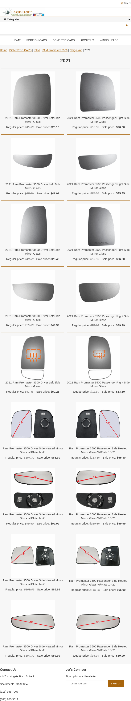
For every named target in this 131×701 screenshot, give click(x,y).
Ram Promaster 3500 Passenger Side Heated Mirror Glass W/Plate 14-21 (98, 450)
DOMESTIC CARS (63, 40)
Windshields (109, 40)
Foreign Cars (37, 40)
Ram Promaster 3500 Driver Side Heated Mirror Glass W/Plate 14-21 (32, 450)
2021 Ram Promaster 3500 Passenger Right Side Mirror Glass (98, 119)
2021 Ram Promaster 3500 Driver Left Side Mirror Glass (32, 119)
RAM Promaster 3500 (55, 50)
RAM (37, 50)
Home (17, 40)
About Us (87, 40)
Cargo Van (76, 50)
